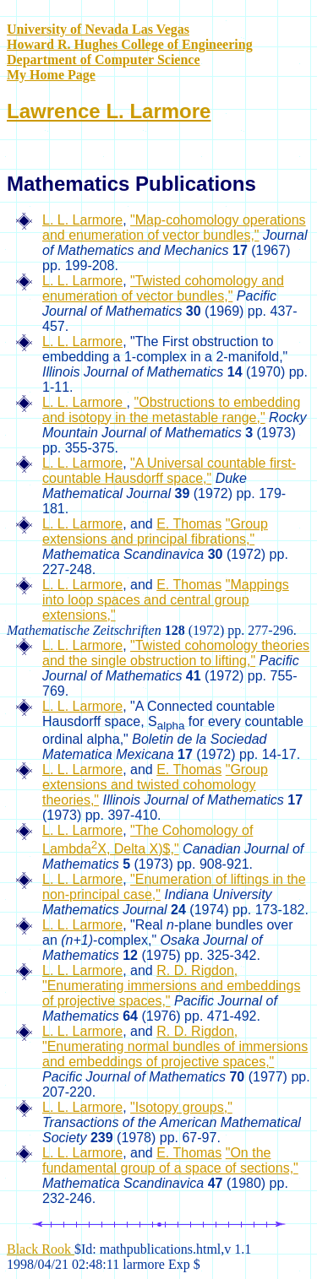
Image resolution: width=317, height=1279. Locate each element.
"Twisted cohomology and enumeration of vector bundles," (163, 288)
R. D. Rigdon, (197, 970)
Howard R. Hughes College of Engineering (130, 44)
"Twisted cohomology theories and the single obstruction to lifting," (175, 653)
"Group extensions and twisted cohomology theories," (155, 784)
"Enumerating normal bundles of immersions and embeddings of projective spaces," (175, 1054)
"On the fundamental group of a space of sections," (170, 1160)
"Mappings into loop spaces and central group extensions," (165, 599)
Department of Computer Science (103, 59)
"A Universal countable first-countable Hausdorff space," (169, 470)
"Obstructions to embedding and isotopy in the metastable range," (171, 410)
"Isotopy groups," (181, 1107)
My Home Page (51, 75)
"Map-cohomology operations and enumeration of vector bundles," (174, 227)
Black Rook (40, 1249)
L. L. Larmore (82, 220)
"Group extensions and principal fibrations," (155, 531)
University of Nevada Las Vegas (98, 29)
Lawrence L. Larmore (108, 111)
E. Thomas (188, 524)
